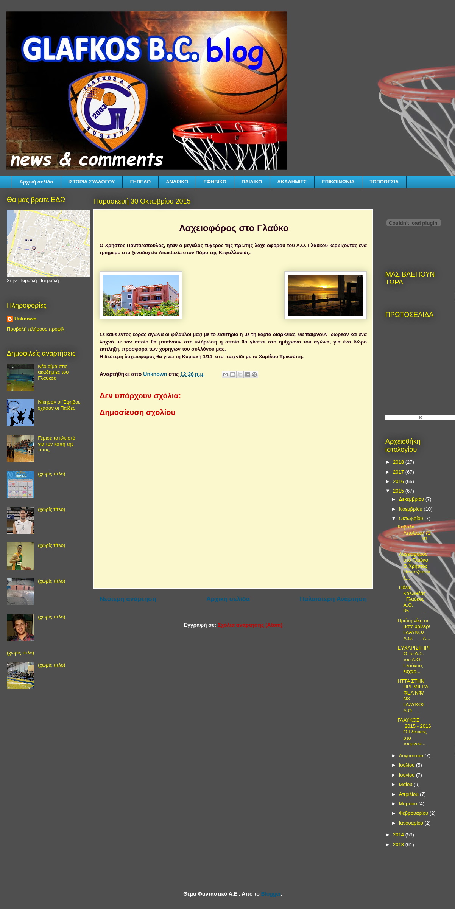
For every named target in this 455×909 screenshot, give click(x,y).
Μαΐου (406, 784)
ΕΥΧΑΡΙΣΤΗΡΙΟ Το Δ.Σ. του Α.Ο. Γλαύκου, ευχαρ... (413, 659)
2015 (399, 491)
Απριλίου (409, 794)
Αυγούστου (412, 755)
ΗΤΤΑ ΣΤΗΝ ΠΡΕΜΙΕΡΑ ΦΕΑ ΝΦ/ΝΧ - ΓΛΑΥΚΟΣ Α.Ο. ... (412, 695)
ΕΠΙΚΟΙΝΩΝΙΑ (338, 182)
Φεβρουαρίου (414, 813)
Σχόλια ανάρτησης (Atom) (250, 625)
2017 (399, 472)
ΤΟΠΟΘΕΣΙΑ (384, 182)
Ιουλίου (407, 765)
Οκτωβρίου (411, 518)
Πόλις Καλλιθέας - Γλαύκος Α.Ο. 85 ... (413, 599)
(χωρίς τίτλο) (51, 474)
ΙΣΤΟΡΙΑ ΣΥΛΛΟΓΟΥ (92, 182)
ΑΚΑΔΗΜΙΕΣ (292, 182)
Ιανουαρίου (412, 823)
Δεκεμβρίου (412, 499)
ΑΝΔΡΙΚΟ (177, 182)
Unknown (25, 319)
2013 (399, 844)
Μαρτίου (409, 803)
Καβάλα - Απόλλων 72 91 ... (413, 535)
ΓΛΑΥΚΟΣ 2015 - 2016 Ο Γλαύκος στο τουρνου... (414, 731)
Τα (420, 417)
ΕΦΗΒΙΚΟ (214, 182)
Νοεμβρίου (411, 509)
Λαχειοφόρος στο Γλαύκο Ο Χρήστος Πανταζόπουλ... (413, 565)
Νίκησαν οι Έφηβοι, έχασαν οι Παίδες (59, 405)
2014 (399, 835)
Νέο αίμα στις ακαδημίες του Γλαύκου (53, 372)
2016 (399, 481)
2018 (399, 462)
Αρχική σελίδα (36, 182)
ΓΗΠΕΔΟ (140, 182)
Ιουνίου (407, 775)
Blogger (271, 894)
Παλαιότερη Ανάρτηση (333, 599)
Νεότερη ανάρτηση (128, 599)
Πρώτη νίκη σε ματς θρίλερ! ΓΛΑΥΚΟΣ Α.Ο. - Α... (413, 629)
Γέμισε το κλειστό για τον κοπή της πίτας (56, 443)
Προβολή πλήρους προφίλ (35, 329)
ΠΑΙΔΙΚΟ (252, 182)
